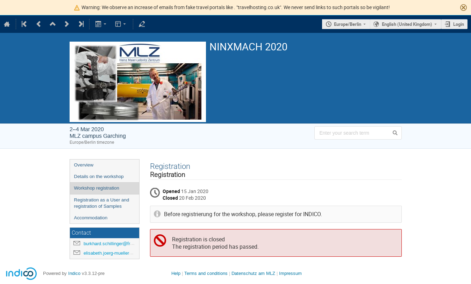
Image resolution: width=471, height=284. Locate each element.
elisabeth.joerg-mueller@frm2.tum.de (121, 253)
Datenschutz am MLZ (253, 273)
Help (175, 273)
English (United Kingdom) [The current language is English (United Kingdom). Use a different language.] (407, 24)
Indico (74, 273)
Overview (84, 165)
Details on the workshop (99, 176)
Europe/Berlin (347, 24)
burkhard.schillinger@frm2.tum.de (118, 244)
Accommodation (91, 217)
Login (458, 24)
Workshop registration (96, 188)
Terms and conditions (206, 273)
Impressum (290, 273)
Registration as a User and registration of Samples (101, 203)
